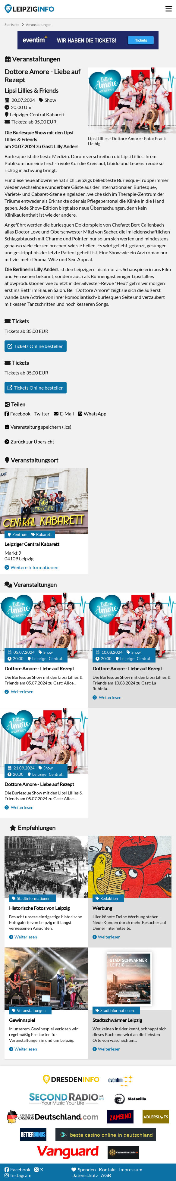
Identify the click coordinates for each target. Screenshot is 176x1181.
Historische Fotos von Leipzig (39, 908)
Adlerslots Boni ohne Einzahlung (156, 1116)
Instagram (20, 1175)
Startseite (29, 8)
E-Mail (67, 413)
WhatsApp (95, 413)
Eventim (120, 1081)
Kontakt (107, 1169)
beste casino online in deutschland (105, 1134)
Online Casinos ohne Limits (123, 1152)
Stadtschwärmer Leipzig (117, 1020)
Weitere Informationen (34, 567)
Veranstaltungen (39, 24)
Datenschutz (84, 1175)
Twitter (41, 413)
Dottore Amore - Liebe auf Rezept (39, 668)
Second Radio (67, 1099)
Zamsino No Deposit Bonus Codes (120, 1116)
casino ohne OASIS (68, 1152)
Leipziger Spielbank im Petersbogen (52, 1116)
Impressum (130, 1169)
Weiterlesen (21, 691)
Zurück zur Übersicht (32, 441)
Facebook (20, 413)
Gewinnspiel (22, 1020)
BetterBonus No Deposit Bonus (33, 1134)
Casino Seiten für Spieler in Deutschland (130, 1099)
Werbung (102, 908)
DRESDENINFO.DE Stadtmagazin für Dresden (71, 1079)
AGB (106, 1175)
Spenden (87, 1169)
